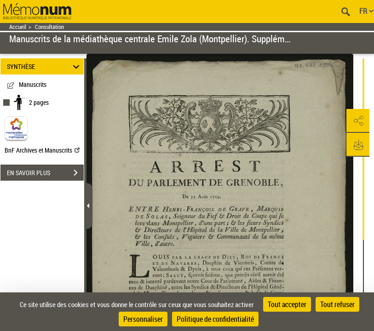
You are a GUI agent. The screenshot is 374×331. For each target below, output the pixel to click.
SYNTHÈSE (44, 66)
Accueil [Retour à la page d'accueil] (17, 27)
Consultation (49, 27)
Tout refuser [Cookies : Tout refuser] (337, 304)
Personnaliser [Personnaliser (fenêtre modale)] (143, 319)
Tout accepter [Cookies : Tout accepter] (287, 304)
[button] (357, 121)
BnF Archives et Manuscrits (42, 150)
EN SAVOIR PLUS (45, 172)
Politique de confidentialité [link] (215, 319)
